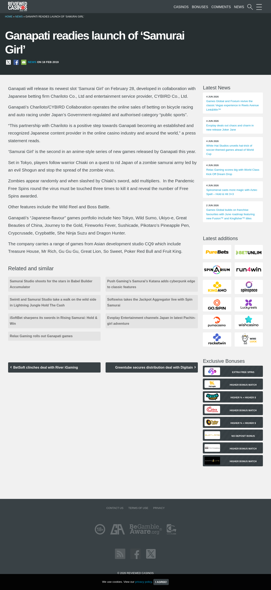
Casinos (181, 7)
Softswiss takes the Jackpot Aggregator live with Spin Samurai (149, 302)
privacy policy (143, 581)
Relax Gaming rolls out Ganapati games (41, 336)
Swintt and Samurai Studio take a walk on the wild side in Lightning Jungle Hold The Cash (53, 302)
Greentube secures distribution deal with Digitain (154, 367)
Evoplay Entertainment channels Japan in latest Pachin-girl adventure (151, 320)
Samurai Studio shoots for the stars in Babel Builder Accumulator (51, 284)
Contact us (114, 508)
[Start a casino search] (250, 7)
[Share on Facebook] (16, 62)
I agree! (161, 582)
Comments (221, 7)
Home (8, 16)
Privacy (159, 508)
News (239, 7)
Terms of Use (138, 508)
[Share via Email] (23, 62)
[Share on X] (8, 62)
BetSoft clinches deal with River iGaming (45, 367)
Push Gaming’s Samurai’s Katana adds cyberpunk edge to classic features (151, 284)
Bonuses (200, 7)
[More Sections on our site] (259, 7)
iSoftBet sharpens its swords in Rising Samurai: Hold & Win (53, 320)
